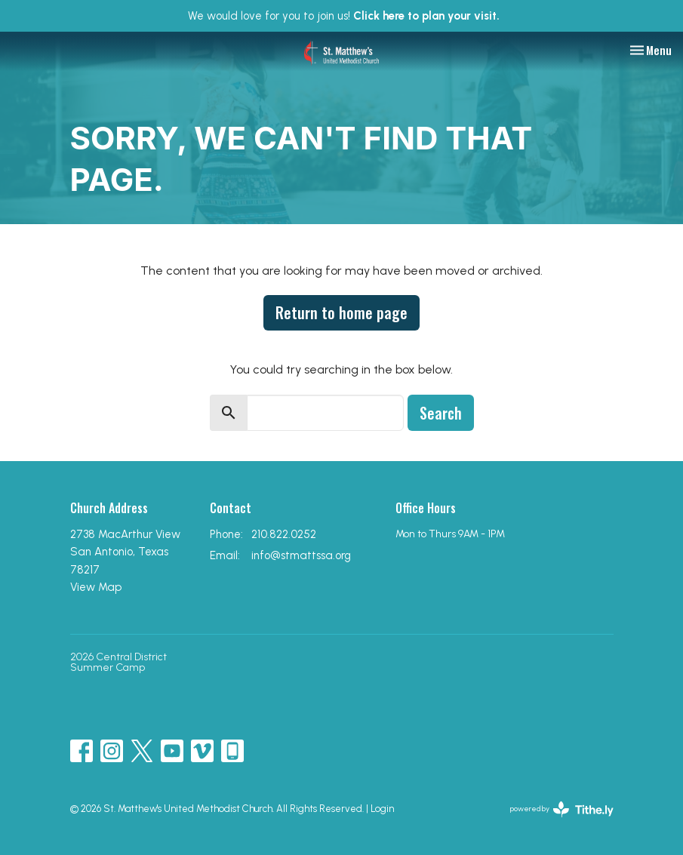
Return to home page (341, 312)
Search (441, 412)
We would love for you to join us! (344, 16)
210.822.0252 (283, 534)
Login (382, 808)
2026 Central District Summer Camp (118, 662)
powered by (562, 809)
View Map (96, 587)
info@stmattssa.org (301, 555)
